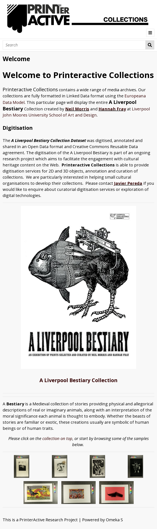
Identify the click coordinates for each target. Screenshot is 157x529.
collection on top (57, 438)
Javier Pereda (128, 183)
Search (150, 44)
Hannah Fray (112, 109)
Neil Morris (77, 109)
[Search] (74, 44)
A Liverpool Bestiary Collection (78, 380)
